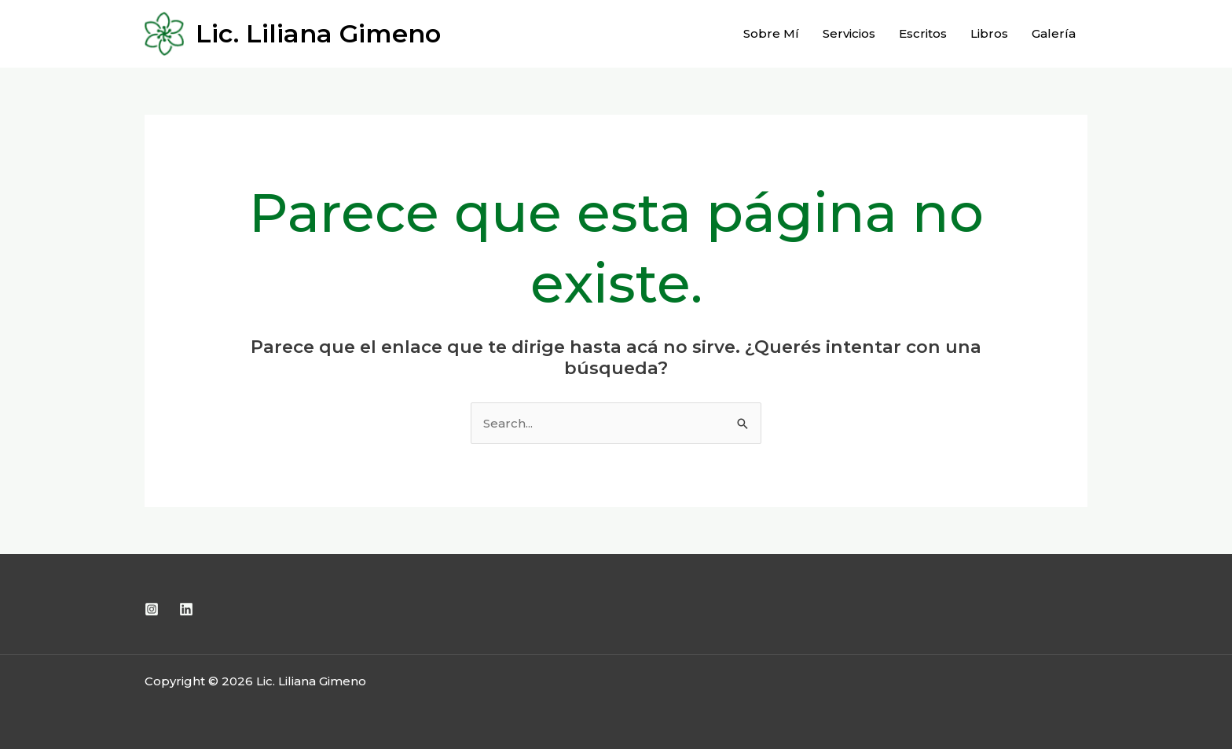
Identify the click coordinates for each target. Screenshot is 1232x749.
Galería (1054, 33)
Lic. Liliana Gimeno (318, 33)
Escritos (923, 33)
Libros (989, 33)
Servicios (849, 33)
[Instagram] (152, 609)
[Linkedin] (186, 609)
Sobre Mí (771, 33)
